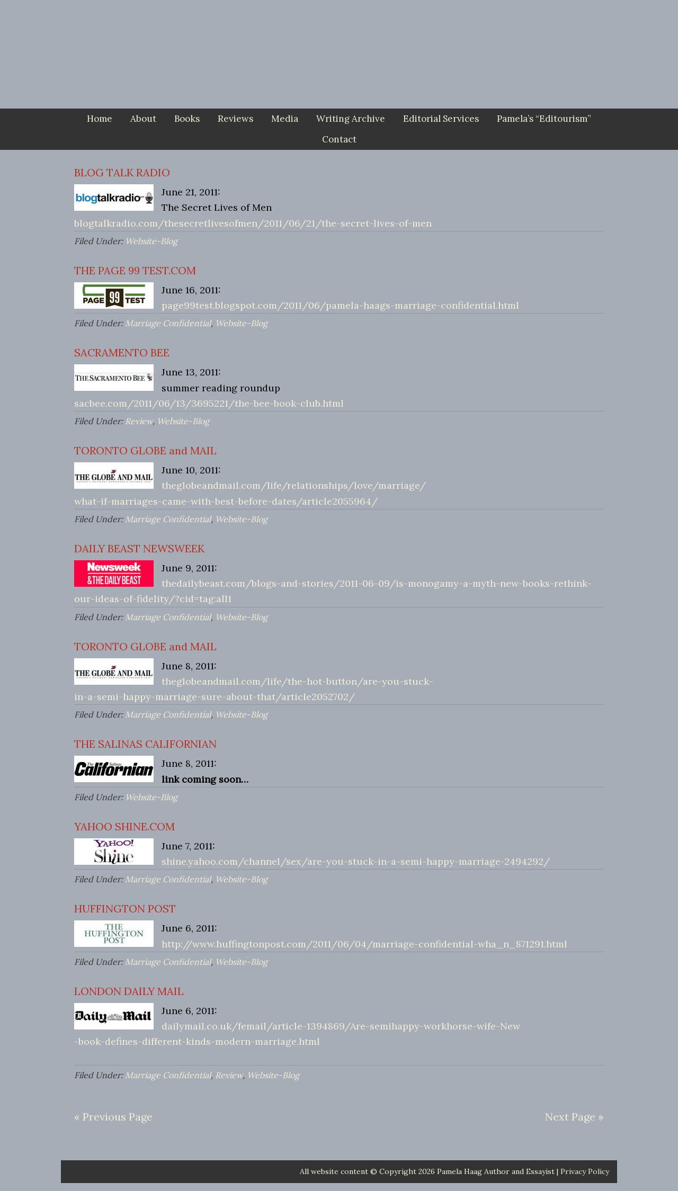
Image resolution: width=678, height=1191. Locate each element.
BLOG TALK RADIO (122, 172)
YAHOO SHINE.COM (124, 826)
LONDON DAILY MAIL (129, 991)
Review (139, 421)
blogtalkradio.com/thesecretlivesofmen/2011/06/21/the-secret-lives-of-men (253, 223)
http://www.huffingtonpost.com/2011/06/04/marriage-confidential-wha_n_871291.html (364, 944)
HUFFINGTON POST (125, 908)
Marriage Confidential (168, 323)
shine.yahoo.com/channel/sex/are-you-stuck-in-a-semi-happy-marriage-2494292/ (356, 861)
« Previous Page (113, 1116)
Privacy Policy (584, 1171)
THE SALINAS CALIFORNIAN (145, 743)
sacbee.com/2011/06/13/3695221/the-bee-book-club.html (209, 403)
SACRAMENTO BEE (122, 352)
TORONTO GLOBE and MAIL (145, 450)
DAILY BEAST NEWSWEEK (139, 548)
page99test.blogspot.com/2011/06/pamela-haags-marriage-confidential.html (340, 305)
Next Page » (574, 1116)
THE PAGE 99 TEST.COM (135, 270)
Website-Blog (151, 241)
